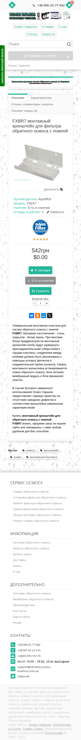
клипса (28, 450)
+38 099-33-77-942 (51, 5)
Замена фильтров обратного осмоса (38, 509)
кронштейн (49, 450)
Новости (48, 34)
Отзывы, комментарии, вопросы (32, 104)
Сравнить (42, 291)
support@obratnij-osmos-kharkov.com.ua (34, 669)
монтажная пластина (41, 457)
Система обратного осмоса (31, 542)
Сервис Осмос (33, 729)
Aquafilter (45, 199)
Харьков (23, 676)
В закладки (43, 270)
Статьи (31, 34)
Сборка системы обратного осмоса (37, 515)
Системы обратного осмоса (32, 593)
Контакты (20, 611)
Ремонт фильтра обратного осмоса (37, 503)
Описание (17, 97)
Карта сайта (21, 617)
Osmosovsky (62, 725)
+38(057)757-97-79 (28, 656)
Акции (17, 622)
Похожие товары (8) (24, 110)
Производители (24, 605)
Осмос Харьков (25, 27)
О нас (63, 27)
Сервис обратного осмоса (31, 491)
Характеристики (41, 97)
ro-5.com (14, 729)
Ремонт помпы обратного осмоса (36, 521)
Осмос (17, 566)
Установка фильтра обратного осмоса (39, 497)
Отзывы (48, 27)
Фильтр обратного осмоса (31, 548)
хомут (15, 457)
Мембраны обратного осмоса (33, 599)
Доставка (19, 560)
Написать (55, 212)
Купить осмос (22, 554)
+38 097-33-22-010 (28, 650)
